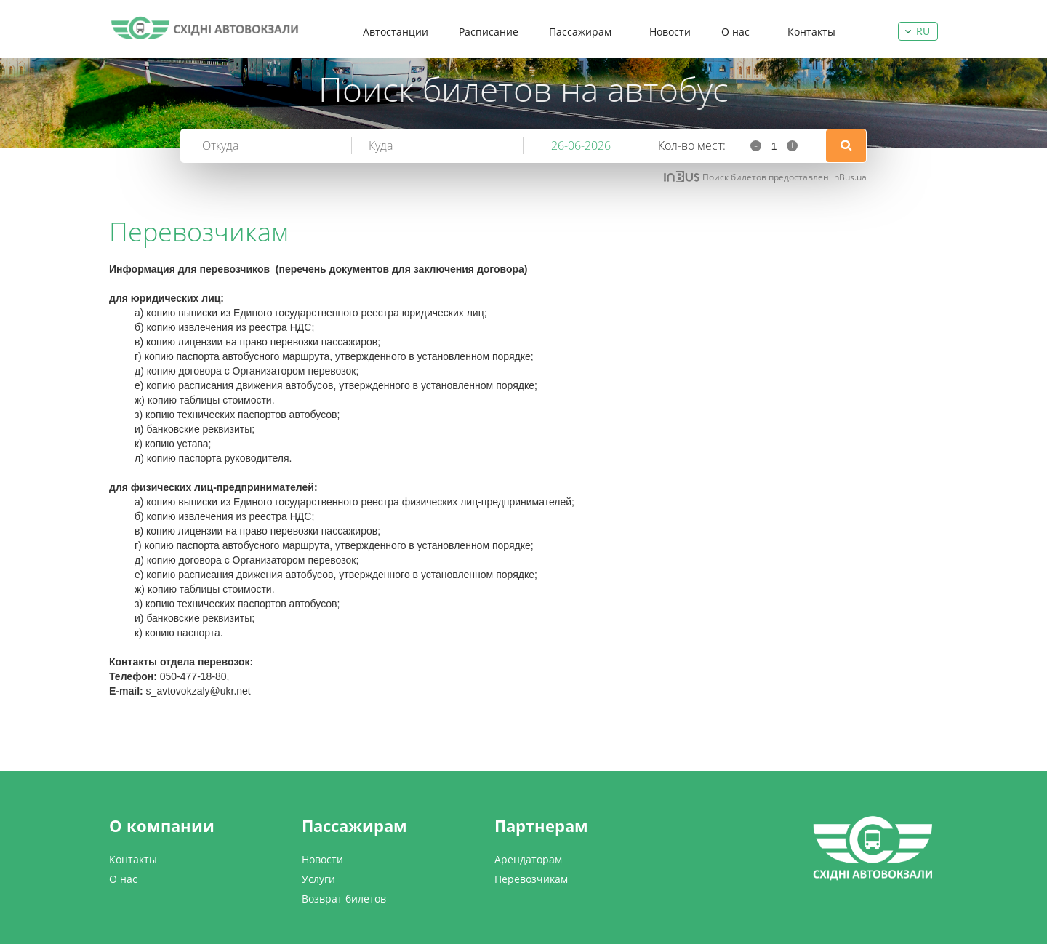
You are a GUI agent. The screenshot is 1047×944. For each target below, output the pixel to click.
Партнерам (541, 825)
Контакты (811, 32)
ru (923, 31)
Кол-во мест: (692, 145)
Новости (670, 32)
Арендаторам (528, 859)
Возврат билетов (344, 898)
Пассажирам (580, 32)
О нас (735, 32)
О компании (161, 825)
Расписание (488, 32)
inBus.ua (849, 177)
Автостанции (395, 32)
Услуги (318, 879)
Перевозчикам (531, 879)
